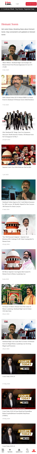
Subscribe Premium (31, 4)
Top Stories (19, 9)
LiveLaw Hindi (8, 9)
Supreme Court (29, 9)
